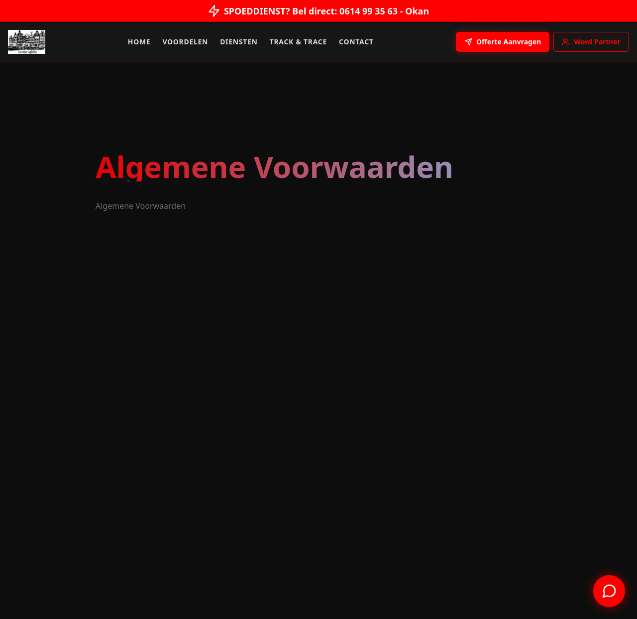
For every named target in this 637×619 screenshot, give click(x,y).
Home (139, 41)
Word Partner (591, 41)
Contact (356, 41)
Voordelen (185, 41)
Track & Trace (298, 41)
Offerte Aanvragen (502, 41)
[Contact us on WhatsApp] (609, 591)
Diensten (239, 41)
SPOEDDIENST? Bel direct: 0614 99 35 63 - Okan (318, 10)
